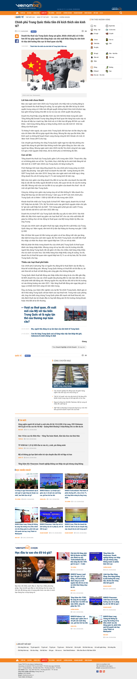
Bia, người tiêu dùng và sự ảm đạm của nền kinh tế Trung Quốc (55, 329)
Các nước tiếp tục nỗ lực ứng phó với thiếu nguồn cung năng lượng (69, 385)
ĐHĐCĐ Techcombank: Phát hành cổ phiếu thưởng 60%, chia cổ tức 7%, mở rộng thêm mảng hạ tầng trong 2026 (76, 494)
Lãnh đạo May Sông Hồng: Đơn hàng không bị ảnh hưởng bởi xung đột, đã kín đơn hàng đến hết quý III (111, 578)
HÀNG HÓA (36, 13)
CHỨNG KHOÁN (67, 13)
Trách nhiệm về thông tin (25, 677)
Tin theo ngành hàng (100, 19)
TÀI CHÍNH (51, 13)
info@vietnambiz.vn (28, 675)
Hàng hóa (43, 499)
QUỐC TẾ (44, 13)
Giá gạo (51, 650)
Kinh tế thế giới (43, 17)
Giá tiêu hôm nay (88, 647)
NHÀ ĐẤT (58, 13)
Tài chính (17, 499)
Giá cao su (58, 650)
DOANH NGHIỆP (78, 13)
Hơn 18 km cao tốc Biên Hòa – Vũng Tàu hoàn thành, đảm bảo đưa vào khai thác (49, 436)
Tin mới (22, 420)
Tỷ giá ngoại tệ (35, 647)
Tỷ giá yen (52, 647)
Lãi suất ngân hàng (100, 647)
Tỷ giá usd (44, 647)
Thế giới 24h (30, 17)
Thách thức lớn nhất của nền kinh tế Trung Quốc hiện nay (48, 46)
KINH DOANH (88, 13)
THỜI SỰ (22, 13)
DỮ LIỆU (96, 13)
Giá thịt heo (43, 650)
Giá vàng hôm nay (23, 647)
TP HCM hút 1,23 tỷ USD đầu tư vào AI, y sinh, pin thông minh (42, 445)
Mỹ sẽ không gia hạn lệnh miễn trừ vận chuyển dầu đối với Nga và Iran (45, 454)
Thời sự (20, 439)
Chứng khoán (107, 567)
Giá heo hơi (69, 647)
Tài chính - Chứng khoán (60, 17)
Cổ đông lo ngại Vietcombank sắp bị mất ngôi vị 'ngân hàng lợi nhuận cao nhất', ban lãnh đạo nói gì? (26, 493)
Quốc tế (20, 17)
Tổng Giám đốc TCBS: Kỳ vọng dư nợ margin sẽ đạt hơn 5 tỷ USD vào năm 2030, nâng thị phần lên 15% (79, 602)
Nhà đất (20, 429)
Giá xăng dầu (111, 647)
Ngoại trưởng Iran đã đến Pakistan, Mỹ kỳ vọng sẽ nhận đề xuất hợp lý (70, 403)
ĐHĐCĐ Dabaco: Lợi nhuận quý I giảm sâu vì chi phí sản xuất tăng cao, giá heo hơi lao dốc (50, 493)
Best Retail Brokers (69, 650)
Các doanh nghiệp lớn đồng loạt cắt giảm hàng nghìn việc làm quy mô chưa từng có (69, 391)
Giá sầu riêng (34, 650)
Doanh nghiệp (44, 533)
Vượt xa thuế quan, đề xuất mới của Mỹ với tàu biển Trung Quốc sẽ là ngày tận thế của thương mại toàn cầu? (40, 314)
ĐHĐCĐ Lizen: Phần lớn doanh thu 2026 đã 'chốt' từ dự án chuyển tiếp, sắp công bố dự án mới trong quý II (76, 526)
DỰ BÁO (29, 13)
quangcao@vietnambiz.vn (108, 668)
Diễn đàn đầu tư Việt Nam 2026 (86, 650)
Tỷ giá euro (60, 647)
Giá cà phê (77, 647)
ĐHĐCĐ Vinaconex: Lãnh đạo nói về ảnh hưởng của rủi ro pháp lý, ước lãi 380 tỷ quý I (51, 526)
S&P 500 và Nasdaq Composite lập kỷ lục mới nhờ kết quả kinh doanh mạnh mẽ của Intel (70, 408)
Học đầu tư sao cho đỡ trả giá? (33, 552)
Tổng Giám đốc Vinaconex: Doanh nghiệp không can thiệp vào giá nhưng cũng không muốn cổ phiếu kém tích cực (50, 465)
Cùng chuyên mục (62, 360)
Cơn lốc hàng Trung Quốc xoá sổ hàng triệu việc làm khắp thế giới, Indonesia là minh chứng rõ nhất (56, 335)
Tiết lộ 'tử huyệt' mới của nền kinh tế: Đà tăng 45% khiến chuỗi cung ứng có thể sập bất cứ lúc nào (70, 397)
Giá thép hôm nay (23, 650)
